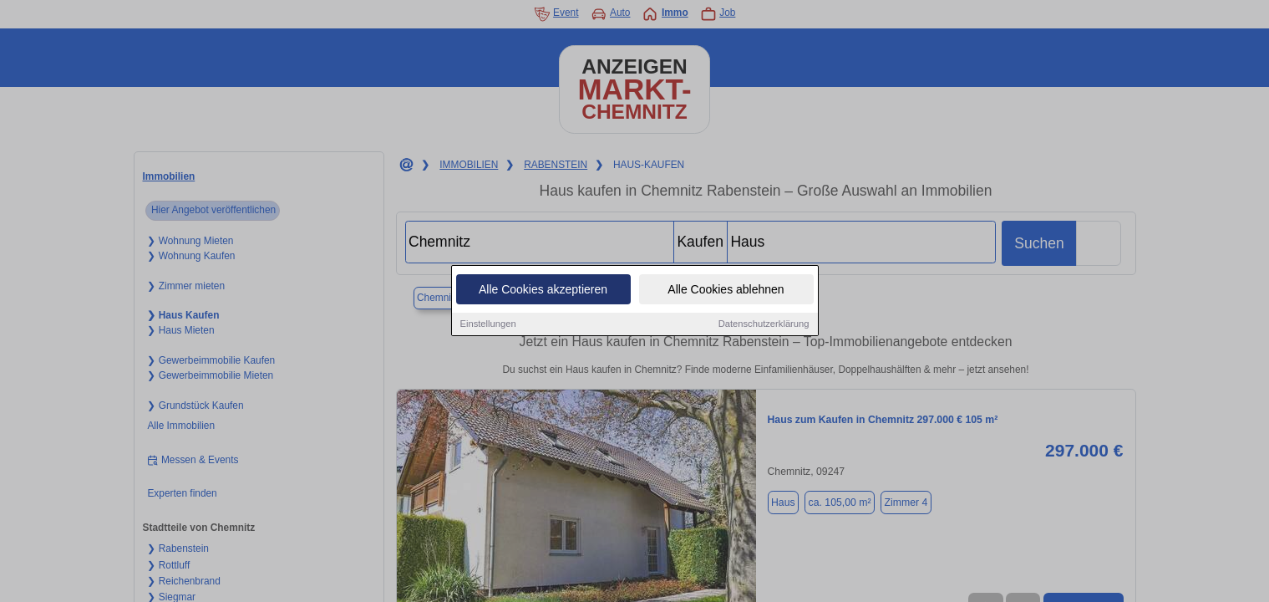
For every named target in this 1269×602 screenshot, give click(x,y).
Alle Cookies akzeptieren (543, 290)
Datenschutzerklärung (764, 324)
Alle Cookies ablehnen (725, 290)
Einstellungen (488, 324)
